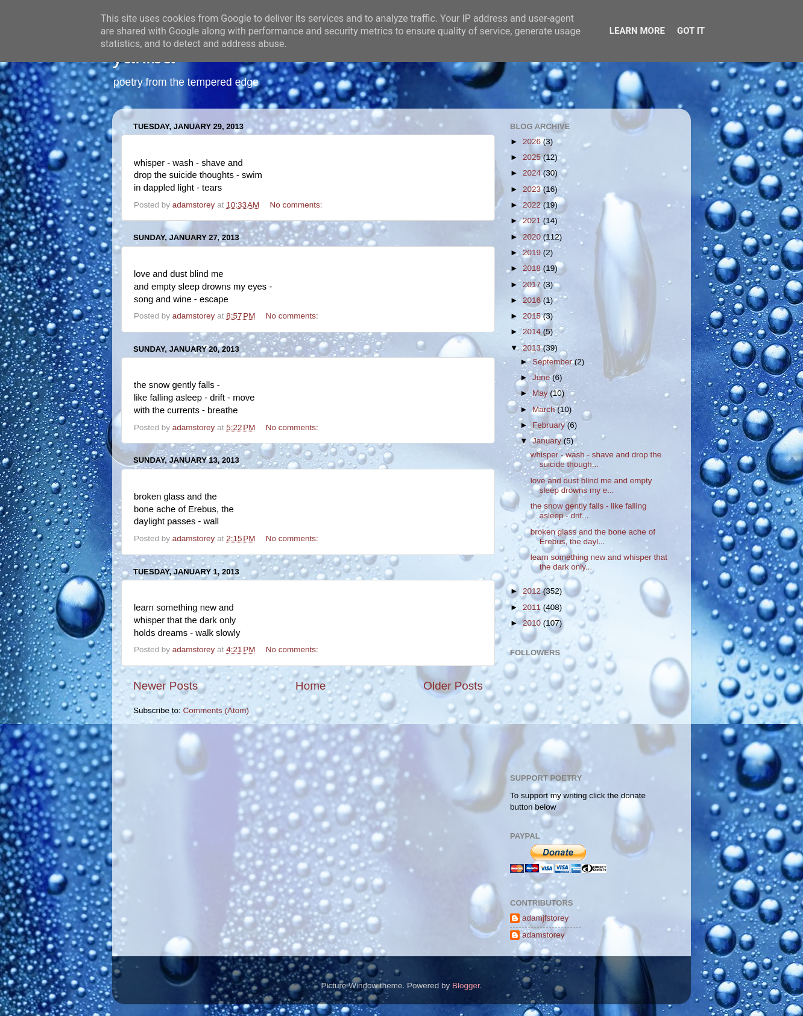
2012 (533, 590)
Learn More (637, 30)
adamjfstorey (545, 917)
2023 (533, 189)
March (544, 409)
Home (310, 685)
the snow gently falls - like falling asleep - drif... (589, 510)
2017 (533, 284)
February (549, 425)
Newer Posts (165, 685)
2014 (533, 331)
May (541, 393)
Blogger (466, 985)
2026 (533, 141)
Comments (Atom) (216, 710)
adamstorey (543, 934)
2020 (533, 236)
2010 (533, 622)
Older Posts (453, 685)
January (548, 440)
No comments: (297, 204)
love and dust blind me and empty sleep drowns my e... (591, 485)
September (553, 361)
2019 (533, 252)
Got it (691, 30)
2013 (533, 347)
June (542, 377)
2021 (533, 220)
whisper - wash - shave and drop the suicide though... (596, 459)
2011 (533, 607)
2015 (533, 315)
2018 (533, 268)
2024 (533, 172)
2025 (533, 157)
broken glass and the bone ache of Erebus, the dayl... (593, 536)
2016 (533, 300)
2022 (533, 204)
